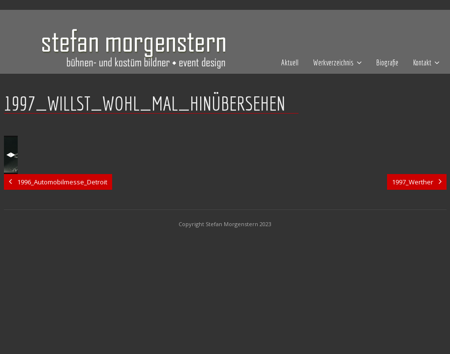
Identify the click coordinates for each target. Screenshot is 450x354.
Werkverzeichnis (333, 62)
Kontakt (422, 62)
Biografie (387, 62)
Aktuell (290, 62)
